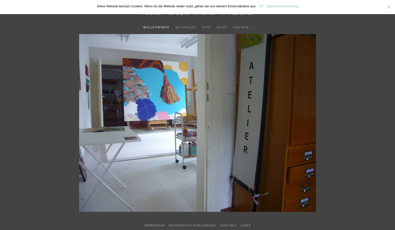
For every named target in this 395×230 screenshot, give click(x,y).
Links (246, 225)
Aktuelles (185, 27)
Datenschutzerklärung (192, 225)
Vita (206, 27)
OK (261, 6)
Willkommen (156, 27)
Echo (222, 27)
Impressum (154, 225)
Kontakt (228, 225)
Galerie (241, 27)
